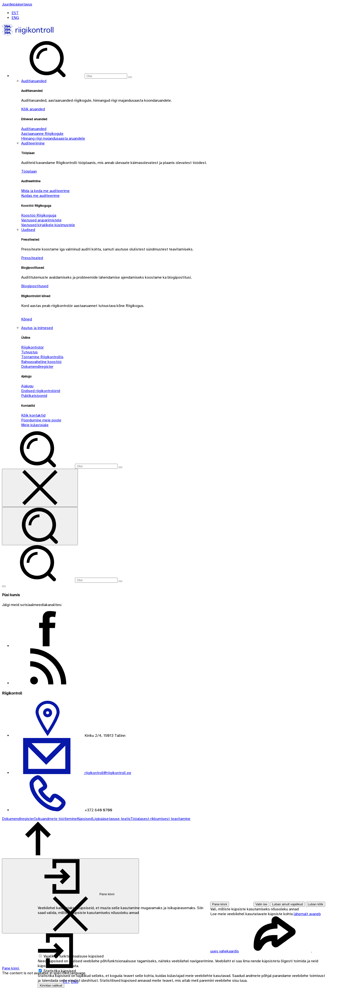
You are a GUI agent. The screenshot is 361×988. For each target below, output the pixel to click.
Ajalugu (27, 386)
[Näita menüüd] (4, 586)
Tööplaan (29, 171)
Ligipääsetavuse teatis (111, 818)
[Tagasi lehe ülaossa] (38, 856)
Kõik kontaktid (33, 415)
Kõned (26, 319)
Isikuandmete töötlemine (55, 818)
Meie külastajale (35, 425)
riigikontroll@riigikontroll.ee (107, 772)
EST (15, 13)
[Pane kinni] (70, 895)
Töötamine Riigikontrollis (42, 357)
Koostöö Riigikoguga (38, 215)
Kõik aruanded (33, 109)
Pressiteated (32, 258)
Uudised (28, 229)
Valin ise (261, 904)
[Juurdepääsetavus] (17, 4)
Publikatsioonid (34, 395)
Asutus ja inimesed (37, 327)
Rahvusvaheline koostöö (41, 361)
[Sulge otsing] (40, 488)
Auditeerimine (33, 143)
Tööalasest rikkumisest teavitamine (160, 818)
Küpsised (84, 818)
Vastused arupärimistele (41, 220)
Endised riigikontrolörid (40, 390)
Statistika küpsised (60, 971)
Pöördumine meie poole (41, 420)
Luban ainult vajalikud (287, 904)
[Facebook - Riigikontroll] (48, 646)
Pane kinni (219, 904)
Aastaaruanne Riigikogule (42, 133)
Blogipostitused (34, 286)
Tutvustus (29, 352)
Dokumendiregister (37, 366)
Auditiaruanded (33, 81)
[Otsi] (106, 76)
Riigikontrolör (32, 347)
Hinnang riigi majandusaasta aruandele (53, 138)
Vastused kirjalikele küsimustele (48, 225)
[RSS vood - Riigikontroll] (48, 683)
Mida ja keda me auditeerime (45, 190)
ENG (15, 17)
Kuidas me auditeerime (40, 195)
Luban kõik (315, 904)
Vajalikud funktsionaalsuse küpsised (74, 956)
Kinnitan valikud (51, 985)
